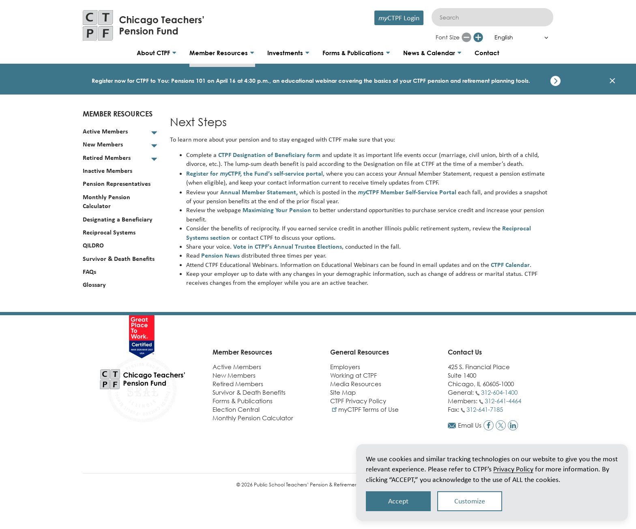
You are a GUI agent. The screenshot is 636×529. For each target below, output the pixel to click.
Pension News (220, 255)
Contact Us (465, 352)
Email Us (469, 425)
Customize (469, 501)
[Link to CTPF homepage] (143, 25)
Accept (398, 501)
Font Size (448, 37)
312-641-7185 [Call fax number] (484, 409)
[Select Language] (519, 37)
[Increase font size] (478, 37)
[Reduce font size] (466, 37)
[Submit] (543, 17)
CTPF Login (398, 18)
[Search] (492, 17)
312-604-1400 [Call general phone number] (499, 392)
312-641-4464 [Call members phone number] (503, 400)
